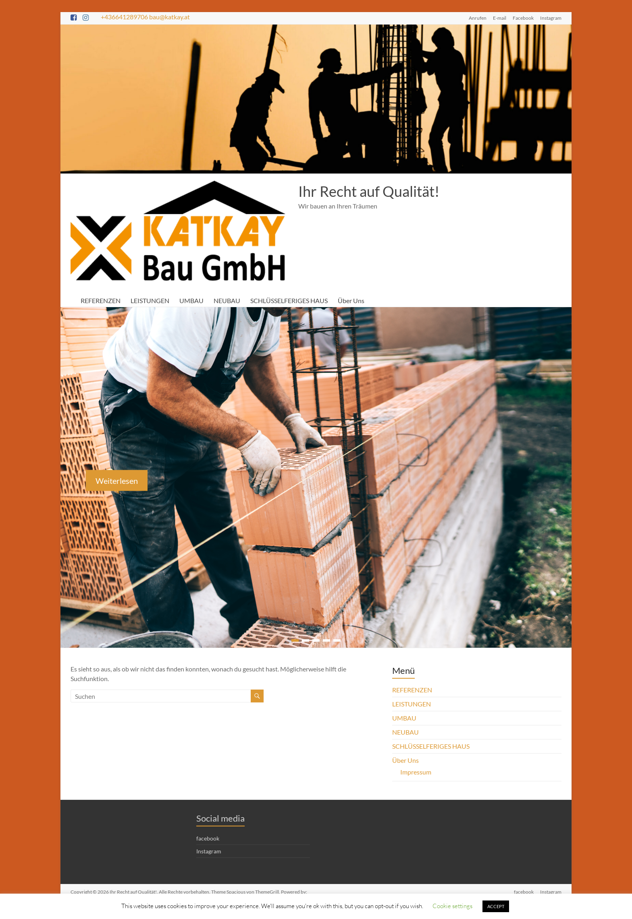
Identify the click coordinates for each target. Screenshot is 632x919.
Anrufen (479, 18)
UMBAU (192, 300)
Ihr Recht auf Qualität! (368, 191)
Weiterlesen (117, 480)
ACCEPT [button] (495, 906)
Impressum (415, 772)
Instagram (551, 18)
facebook (207, 838)
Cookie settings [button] (452, 905)
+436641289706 (125, 17)
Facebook (524, 18)
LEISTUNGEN (150, 300)
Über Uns (353, 300)
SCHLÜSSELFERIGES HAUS (290, 300)
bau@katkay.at (171, 17)
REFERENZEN (101, 300)
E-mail (500, 18)
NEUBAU (227, 300)
